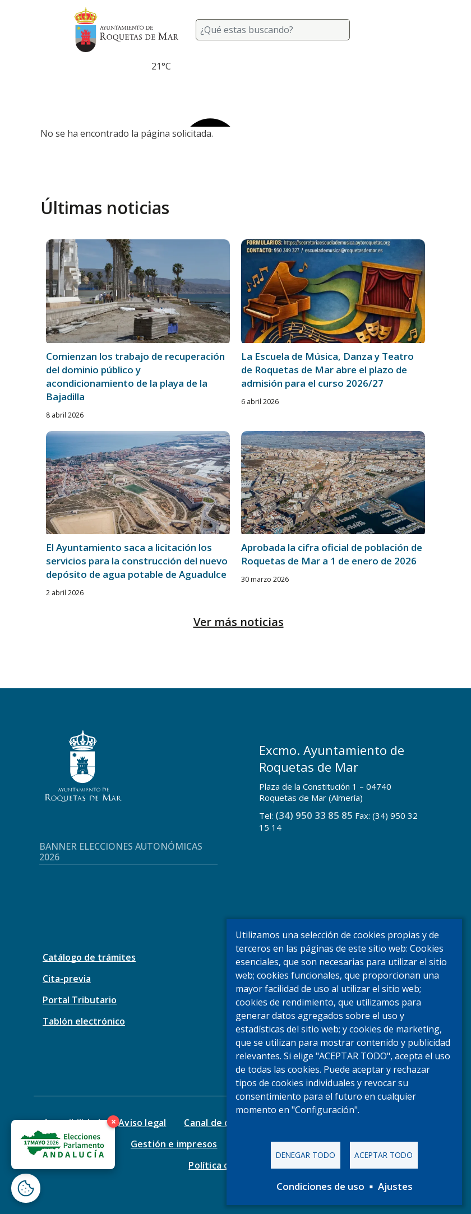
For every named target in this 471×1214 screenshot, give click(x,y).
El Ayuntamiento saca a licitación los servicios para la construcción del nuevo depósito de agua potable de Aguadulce (137, 561)
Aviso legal (142, 1122)
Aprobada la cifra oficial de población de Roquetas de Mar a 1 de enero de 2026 (331, 554)
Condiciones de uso (320, 1186)
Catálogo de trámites (89, 957)
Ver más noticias (238, 621)
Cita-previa (67, 978)
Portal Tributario (80, 1000)
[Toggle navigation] (383, 30)
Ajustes (395, 1186)
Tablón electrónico (84, 1021)
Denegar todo (305, 1155)
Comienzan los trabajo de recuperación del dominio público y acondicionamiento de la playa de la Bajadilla (135, 376)
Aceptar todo (383, 1155)
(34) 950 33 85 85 (314, 815)
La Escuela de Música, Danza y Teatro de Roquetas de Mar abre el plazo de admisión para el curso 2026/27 (327, 370)
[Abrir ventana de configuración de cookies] (25, 1188)
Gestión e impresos (174, 1144)
